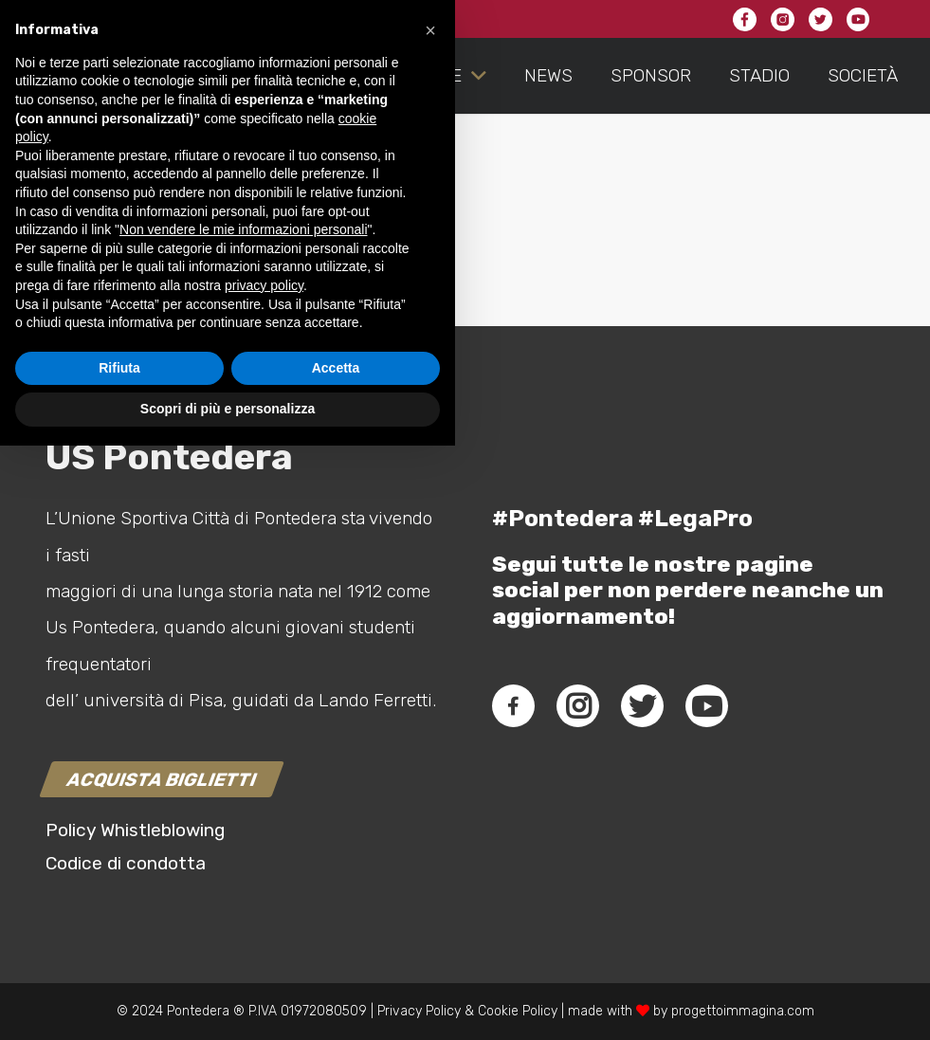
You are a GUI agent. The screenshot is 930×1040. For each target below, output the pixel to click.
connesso (181, 265)
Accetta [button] (336, 962)
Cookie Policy (517, 1011)
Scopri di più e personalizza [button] (227, 1003)
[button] (430, 625)
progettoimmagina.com (742, 1011)
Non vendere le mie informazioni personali (243, 823)
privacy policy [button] (264, 879)
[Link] (62, 76)
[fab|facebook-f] (513, 706)
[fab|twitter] (643, 706)
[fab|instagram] (578, 706)
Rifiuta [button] (119, 962)
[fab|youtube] (707, 706)
